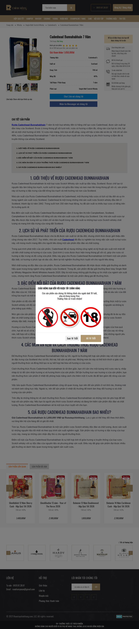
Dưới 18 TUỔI (72, 338)
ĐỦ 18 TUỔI (91, 338)
